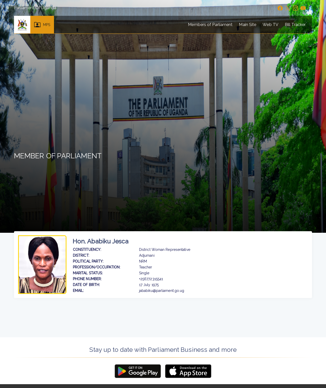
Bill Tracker (295, 25)
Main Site (247, 25)
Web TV (270, 25)
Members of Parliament (210, 25)
